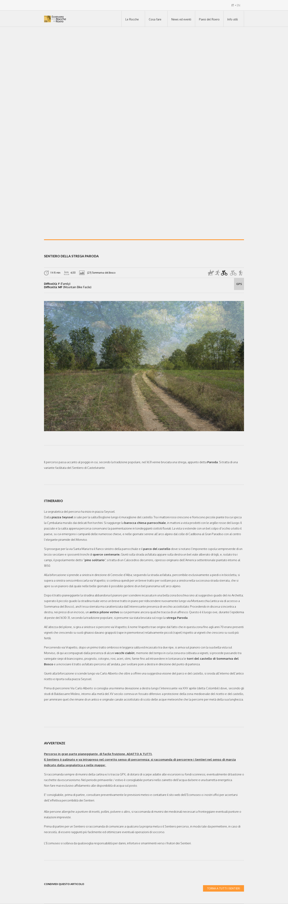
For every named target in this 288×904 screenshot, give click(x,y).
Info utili (232, 19)
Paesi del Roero (209, 19)
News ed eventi (181, 19)
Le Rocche (132, 19)
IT (233, 5)
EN (238, 5)
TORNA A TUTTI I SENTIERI (223, 888)
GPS (239, 284)
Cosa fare (155, 19)
